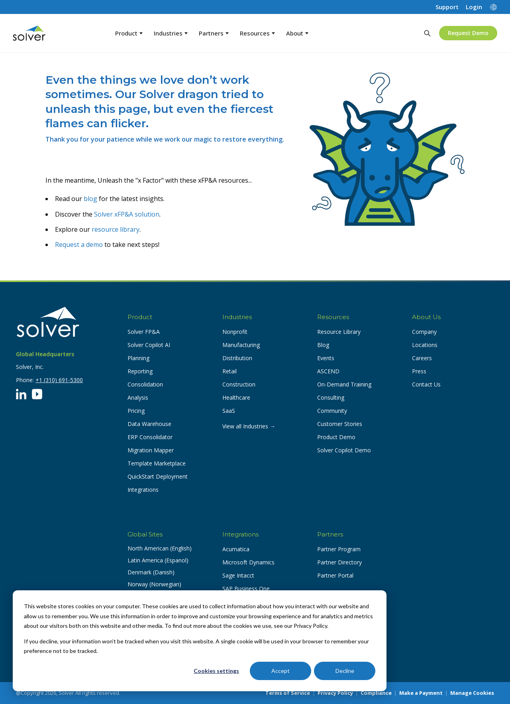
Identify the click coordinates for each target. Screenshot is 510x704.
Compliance (376, 692)
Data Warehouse (149, 424)
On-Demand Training (344, 384)
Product (129, 33)
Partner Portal (335, 575)
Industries (171, 33)
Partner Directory (339, 562)
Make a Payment (421, 692)
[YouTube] (37, 394)
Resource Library (339, 331)
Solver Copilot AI (149, 345)
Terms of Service (287, 692)
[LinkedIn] (21, 394)
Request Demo (468, 33)
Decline (344, 670)
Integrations (143, 489)
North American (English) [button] (160, 548)
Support (447, 7)
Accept (280, 670)
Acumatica (235, 549)
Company (424, 331)
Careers (422, 358)
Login (474, 7)
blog (90, 198)
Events (325, 358)
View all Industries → (248, 426)
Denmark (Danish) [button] (151, 572)
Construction (238, 384)
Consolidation (145, 384)
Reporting (140, 371)
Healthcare (236, 397)
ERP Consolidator (150, 437)
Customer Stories (339, 424)
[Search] (427, 33)
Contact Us (426, 384)
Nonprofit (234, 331)
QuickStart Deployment (158, 476)
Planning (138, 358)
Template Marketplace (157, 463)
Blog (323, 345)
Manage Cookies (472, 692)
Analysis (138, 397)
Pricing (136, 410)
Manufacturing (241, 345)
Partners (214, 33)
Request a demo (79, 244)
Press (419, 371)
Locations (424, 345)
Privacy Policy (335, 692)
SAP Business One (246, 588)
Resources (257, 33)
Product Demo (336, 437)
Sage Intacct (238, 575)
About (297, 33)
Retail (229, 371)
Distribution (237, 358)
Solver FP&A (144, 331)
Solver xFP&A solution (126, 214)
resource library (115, 229)
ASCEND (328, 371)
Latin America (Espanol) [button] (158, 560)
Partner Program (339, 549)
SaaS (228, 410)
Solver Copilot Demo (344, 450)
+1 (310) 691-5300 (59, 380)
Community (332, 410)
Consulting (330, 397)
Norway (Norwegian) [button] (154, 584)
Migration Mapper (151, 450)
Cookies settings (216, 670)
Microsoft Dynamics (248, 562)
